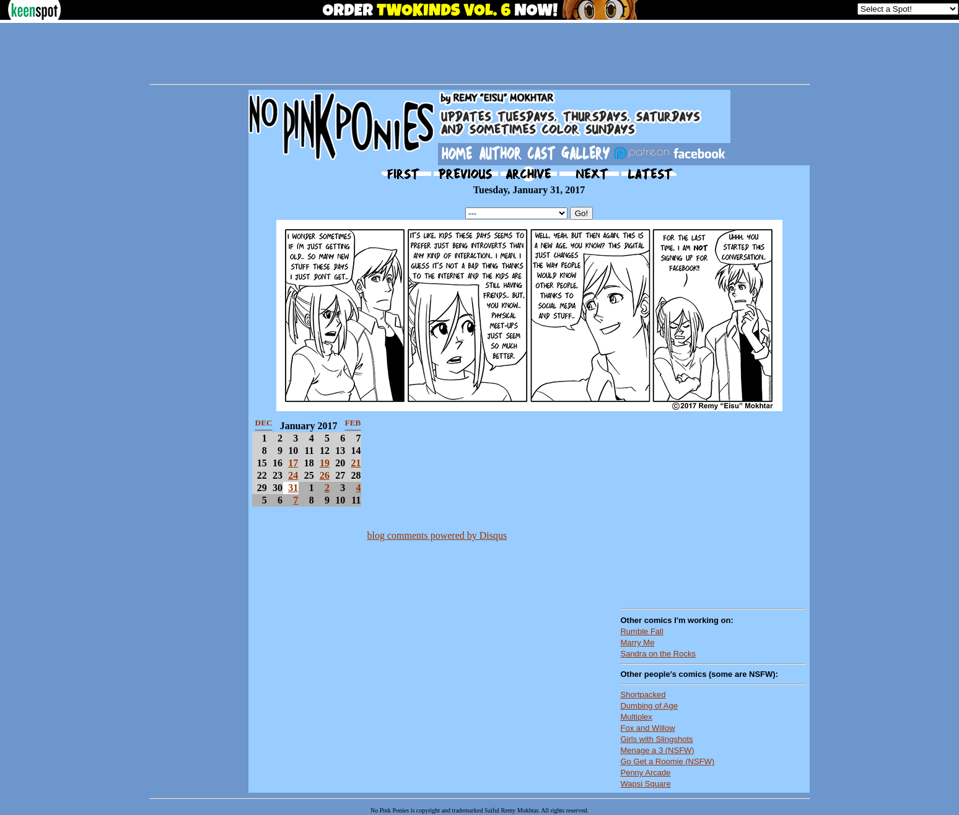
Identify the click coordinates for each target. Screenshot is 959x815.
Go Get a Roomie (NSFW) (667, 761)
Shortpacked (642, 694)
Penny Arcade (645, 772)
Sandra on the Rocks (657, 653)
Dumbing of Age (649, 705)
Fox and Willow (647, 728)
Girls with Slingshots (656, 739)
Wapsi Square (645, 783)
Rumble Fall (641, 631)
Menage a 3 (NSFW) (657, 750)
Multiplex (636, 716)
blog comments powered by (437, 535)
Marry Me (637, 642)
